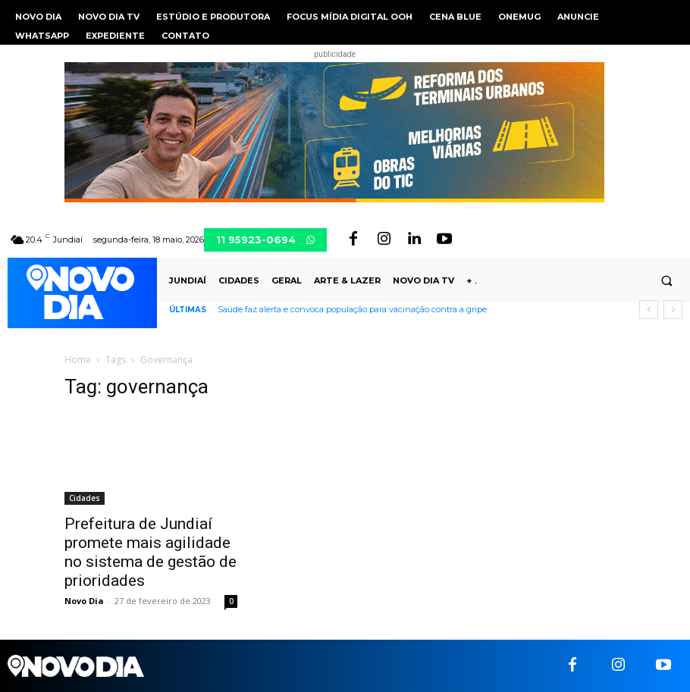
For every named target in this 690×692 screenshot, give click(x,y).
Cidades (84, 498)
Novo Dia (84, 600)
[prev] (648, 309)
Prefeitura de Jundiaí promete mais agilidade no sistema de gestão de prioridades (150, 552)
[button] (666, 281)
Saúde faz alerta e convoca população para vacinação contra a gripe (352, 309)
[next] (672, 309)
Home (77, 359)
